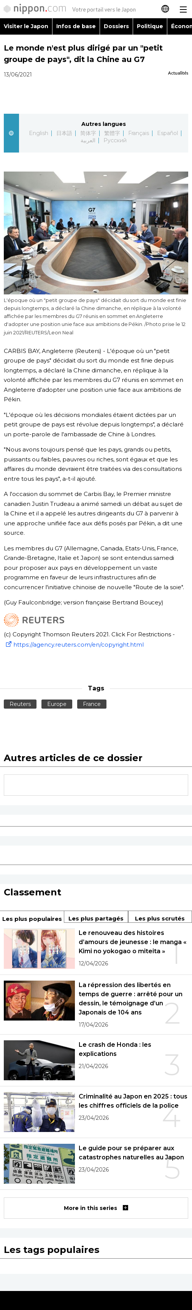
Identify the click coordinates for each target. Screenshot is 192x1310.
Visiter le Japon (26, 26)
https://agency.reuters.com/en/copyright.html (74, 644)
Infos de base (76, 26)
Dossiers (116, 26)
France (92, 704)
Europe (57, 704)
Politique (150, 26)
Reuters (20, 704)
